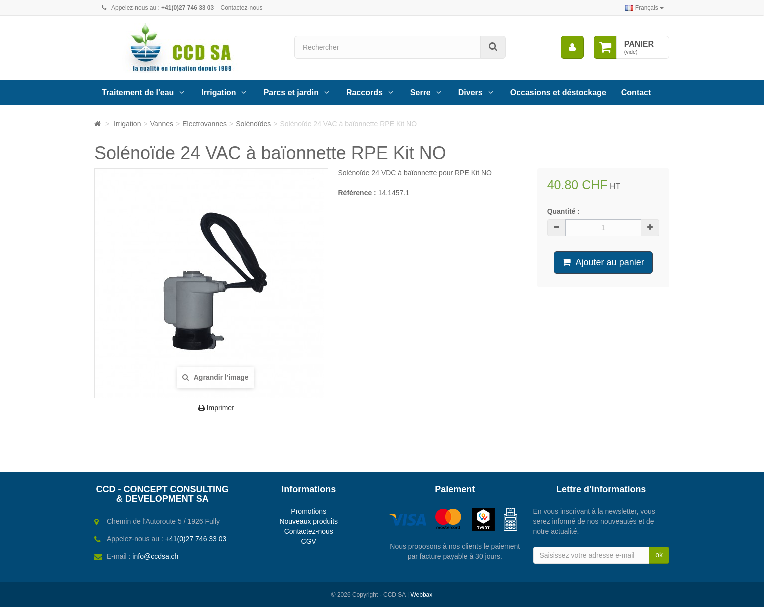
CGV (309, 542)
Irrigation (219, 92)
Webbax (421, 595)
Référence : (357, 193)
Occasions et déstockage (558, 92)
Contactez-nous (242, 8)
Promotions (308, 512)
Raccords (364, 92)
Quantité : (564, 212)
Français (645, 8)
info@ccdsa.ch (155, 556)
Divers (470, 92)
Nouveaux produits (309, 522)
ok (659, 555)
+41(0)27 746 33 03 (196, 539)
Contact (637, 92)
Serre (420, 92)
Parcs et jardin (291, 92)
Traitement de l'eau (138, 92)
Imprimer (216, 408)
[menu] (572, 47)
